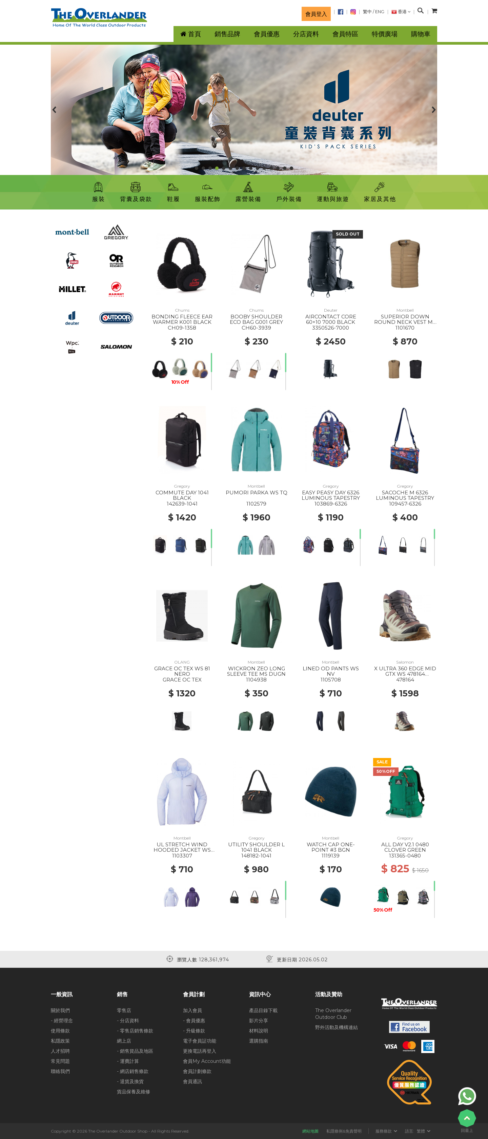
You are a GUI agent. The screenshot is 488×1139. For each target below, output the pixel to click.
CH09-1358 (182, 328)
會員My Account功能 (207, 1061)
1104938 (256, 679)
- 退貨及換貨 (130, 1081)
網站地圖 (310, 1131)
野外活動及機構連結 (336, 1027)
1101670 (404, 328)
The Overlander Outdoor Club (333, 1013)
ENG (379, 11)
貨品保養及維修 (133, 1092)
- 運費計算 (128, 1061)
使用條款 (60, 1031)
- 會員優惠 (194, 1021)
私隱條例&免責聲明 (344, 1131)
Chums (182, 310)
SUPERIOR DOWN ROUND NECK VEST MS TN (405, 322)
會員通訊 (192, 1081)
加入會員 (192, 1010)
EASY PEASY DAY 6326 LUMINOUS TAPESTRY (331, 495)
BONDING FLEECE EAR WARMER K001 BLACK (181, 319)
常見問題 (60, 1061)
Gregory (182, 486)
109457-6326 (405, 503)
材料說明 (258, 1031)
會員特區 (345, 34)
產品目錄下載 (263, 1010)
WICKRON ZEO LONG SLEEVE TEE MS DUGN (256, 671)
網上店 (124, 1041)
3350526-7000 (330, 328)
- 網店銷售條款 (132, 1071)
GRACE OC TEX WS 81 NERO (182, 671)
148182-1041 (256, 855)
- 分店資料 (128, 1021)
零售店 (124, 1010)
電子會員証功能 (199, 1041)
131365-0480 (405, 855)
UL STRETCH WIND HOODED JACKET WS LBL (182, 850)
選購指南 (258, 1041)
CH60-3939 (256, 328)
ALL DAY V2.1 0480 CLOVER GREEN (405, 847)
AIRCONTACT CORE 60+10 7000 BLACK (330, 319)
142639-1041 (182, 503)
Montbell (405, 310)
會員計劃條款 (197, 1071)
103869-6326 (330, 503)
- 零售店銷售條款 (135, 1031)
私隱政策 (60, 1041)
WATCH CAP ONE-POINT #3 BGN (331, 847)
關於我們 (60, 1010)
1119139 (331, 855)
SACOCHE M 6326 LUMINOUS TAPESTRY (405, 495)
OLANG (182, 662)
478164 (405, 679)
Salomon (405, 662)
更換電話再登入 (199, 1051)
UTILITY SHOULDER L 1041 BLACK (256, 847)
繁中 (367, 11)
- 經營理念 (62, 1021)
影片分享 (258, 1021)
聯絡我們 (60, 1071)
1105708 (331, 679)
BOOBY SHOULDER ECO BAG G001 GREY (256, 319)
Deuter (331, 310)
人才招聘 (60, 1051)
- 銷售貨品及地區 (135, 1051)
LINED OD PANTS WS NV (331, 671)
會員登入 (316, 13)
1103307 (182, 855)
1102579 (256, 503)
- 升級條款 (194, 1031)
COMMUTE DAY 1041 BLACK (182, 495)
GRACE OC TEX (182, 679)
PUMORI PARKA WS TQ (256, 492)
